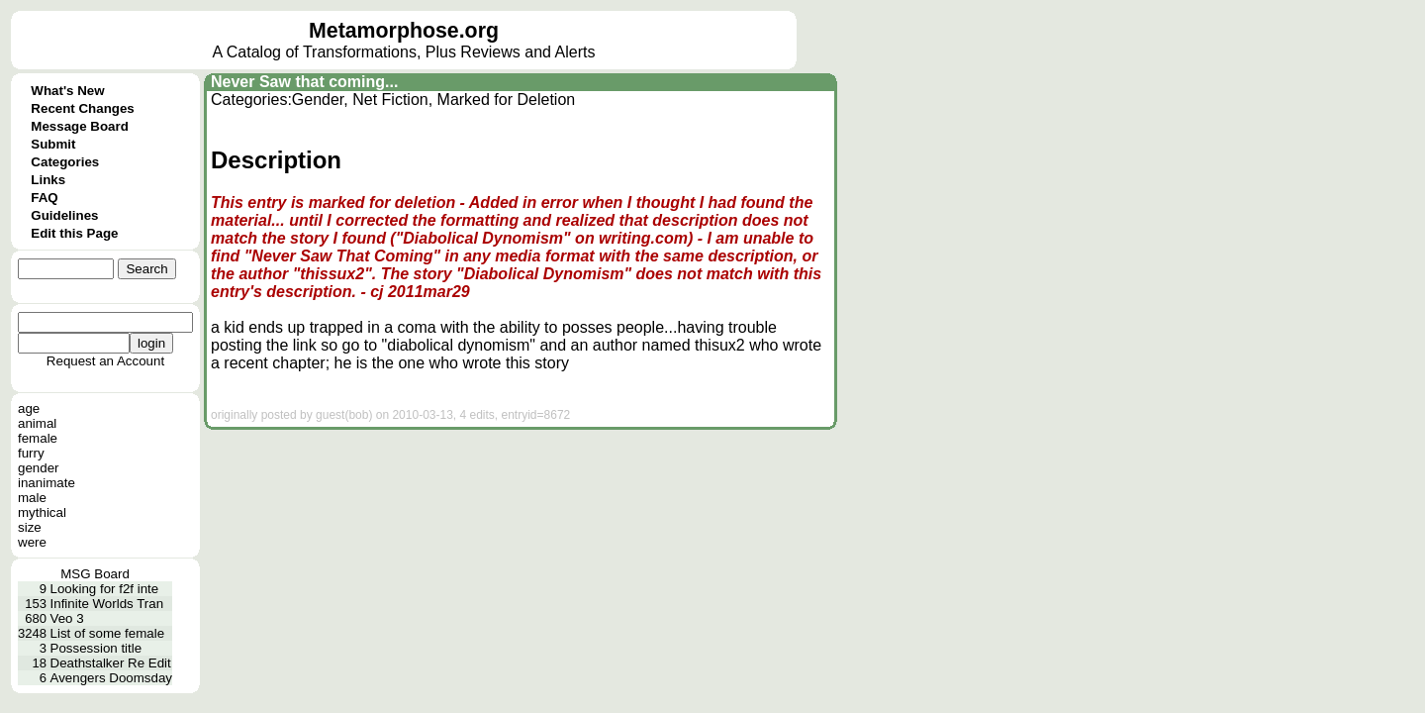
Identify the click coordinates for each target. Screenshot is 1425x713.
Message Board (80, 126)
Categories (65, 161)
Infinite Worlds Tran (107, 603)
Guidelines (64, 215)
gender (38, 467)
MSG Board (95, 573)
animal (37, 423)
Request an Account (105, 361)
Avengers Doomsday (111, 677)
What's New (67, 90)
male (32, 497)
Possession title (96, 648)
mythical (42, 512)
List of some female (107, 633)
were (32, 542)
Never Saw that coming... (304, 81)
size (30, 527)
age (29, 408)
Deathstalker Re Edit (110, 663)
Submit (53, 144)
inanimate (46, 482)
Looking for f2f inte (104, 588)
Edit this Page (74, 233)
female (37, 438)
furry (31, 453)
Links (48, 179)
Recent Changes (82, 108)
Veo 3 (67, 618)
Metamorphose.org (404, 31)
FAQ (44, 197)
